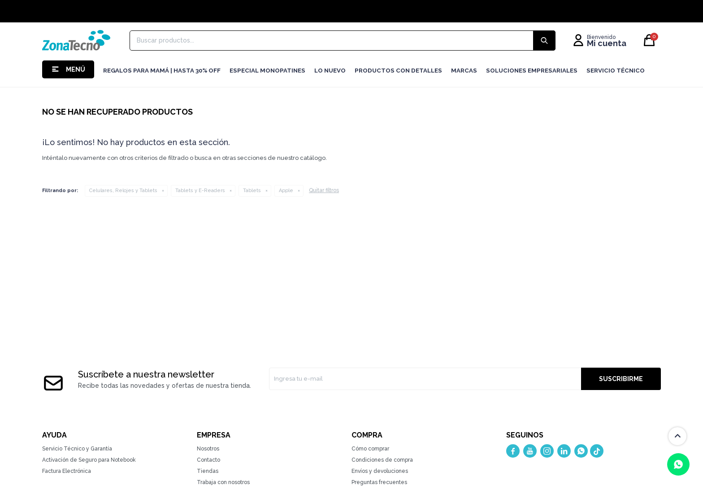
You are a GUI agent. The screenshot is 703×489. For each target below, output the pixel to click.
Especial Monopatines (267, 70)
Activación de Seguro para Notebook (89, 460)
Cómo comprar (370, 449)
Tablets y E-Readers (200, 190)
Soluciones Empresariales (531, 70)
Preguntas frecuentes (379, 482)
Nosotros (208, 449)
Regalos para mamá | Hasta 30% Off (162, 70)
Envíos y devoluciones (380, 471)
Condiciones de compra (382, 460)
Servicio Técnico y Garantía (77, 449)
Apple (286, 190)
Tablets (252, 190)
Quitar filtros (324, 190)
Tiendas (207, 471)
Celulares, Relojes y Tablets (123, 190)
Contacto (208, 460)
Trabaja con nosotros (223, 482)
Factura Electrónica (66, 471)
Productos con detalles (398, 70)
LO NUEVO (330, 70)
